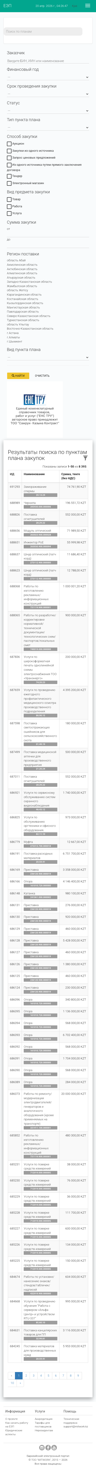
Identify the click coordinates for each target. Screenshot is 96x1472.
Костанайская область (22, 299)
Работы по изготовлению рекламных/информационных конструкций (36, 595)
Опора (28, 881)
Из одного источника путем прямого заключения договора (44, 167)
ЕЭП (7, 5)
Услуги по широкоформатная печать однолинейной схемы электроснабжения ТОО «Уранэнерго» (40, 667)
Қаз (74, 6)
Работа (14, 207)
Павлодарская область (23, 311)
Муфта (28, 842)
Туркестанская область (23, 320)
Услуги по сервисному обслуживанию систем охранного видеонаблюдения (39, 799)
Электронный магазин (25, 183)
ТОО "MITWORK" (41, 1459)
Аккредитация (43, 1419)
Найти (18, 375)
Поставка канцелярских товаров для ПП (40, 1332)
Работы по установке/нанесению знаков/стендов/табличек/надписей (39, 1283)
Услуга (14, 213)
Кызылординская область (25, 303)
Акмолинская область (22, 264)
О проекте (11, 1419)
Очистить (42, 375)
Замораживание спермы (35, 489)
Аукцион (15, 144)
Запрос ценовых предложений (31, 158)
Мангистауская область (23, 307)
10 (12, 1383)
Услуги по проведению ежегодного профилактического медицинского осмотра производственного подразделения (40, 700)
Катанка (29, 893)
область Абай (16, 260)
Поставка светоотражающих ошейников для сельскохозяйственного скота (40, 732)
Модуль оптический (37, 530)
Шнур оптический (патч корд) (40, 556)
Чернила (29, 503)
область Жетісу (17, 290)
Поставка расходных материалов (38, 856)
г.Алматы (13, 337)
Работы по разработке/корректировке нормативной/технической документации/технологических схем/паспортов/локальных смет (40, 630)
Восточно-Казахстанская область (30, 328)
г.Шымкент (14, 341)
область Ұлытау (18, 324)
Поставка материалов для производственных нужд (40, 1350)
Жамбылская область (22, 286)
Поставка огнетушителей (34, 517)
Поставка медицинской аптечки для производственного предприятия (40, 758)
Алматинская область (22, 273)
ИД (12, 474)
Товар (13, 199)
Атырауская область (21, 277)
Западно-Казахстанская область (29, 281)
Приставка (31, 869)
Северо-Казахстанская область (28, 316)
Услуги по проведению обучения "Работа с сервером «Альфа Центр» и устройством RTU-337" (39, 1310)
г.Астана (13, 333)
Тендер (14, 176)
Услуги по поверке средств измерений (37, 1166)
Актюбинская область (22, 269)
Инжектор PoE (34, 542)
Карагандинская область (24, 294)
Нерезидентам (44, 1430)
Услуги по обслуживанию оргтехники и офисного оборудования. (40, 824)
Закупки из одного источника (30, 151)
